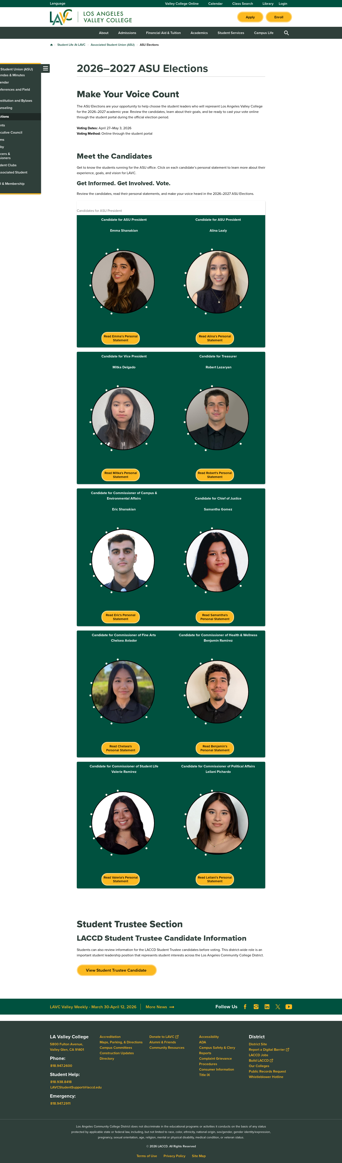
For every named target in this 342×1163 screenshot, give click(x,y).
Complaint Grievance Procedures (215, 1061)
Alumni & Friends (162, 1042)
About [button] (103, 32)
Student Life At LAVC (71, 45)
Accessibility (209, 1036)
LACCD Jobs (258, 1055)
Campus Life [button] (264, 32)
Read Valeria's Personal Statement (121, 879)
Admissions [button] (127, 32)
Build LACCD (261, 1060)
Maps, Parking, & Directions (121, 1042)
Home (51, 44)
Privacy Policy (174, 1155)
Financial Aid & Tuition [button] (163, 32)
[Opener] (337, 999)
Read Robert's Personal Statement (215, 475)
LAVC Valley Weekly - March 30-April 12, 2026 (93, 1007)
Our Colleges (259, 1065)
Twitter (278, 1006)
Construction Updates (117, 1053)
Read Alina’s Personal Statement (215, 338)
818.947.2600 (61, 1065)
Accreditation (110, 1036)
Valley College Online (182, 3)
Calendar (215, 3)
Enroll (278, 17)
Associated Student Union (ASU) (113, 45)
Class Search (242, 3)
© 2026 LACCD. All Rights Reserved (171, 1146)
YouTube (289, 1006)
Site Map (199, 1155)
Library (268, 3)
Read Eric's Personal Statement (120, 617)
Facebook (245, 1006)
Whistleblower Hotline (266, 1076)
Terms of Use (147, 1155)
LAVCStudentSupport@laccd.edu (76, 1087)
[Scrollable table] (171, 274)
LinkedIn (267, 1006)
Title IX (204, 1074)
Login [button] (283, 3)
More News (156, 1007)
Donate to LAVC (163, 1036)
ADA (202, 1042)
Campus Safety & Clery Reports (217, 1050)
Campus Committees (116, 1047)
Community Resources (167, 1047)
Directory (107, 1058)
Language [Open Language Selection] (57, 3)
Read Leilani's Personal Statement (215, 879)
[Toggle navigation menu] (4, 68)
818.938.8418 (61, 1081)
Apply (250, 17)
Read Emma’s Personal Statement (121, 338)
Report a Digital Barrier (269, 1049)
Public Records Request (267, 1071)
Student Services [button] (231, 32)
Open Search (286, 33)
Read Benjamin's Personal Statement (214, 748)
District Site (258, 1044)
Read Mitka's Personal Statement (120, 475)
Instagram (256, 1006)
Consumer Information (216, 1069)
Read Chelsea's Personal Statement (120, 748)
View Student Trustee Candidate (117, 970)
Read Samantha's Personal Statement (214, 617)
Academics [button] (199, 32)
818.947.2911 (60, 1103)
